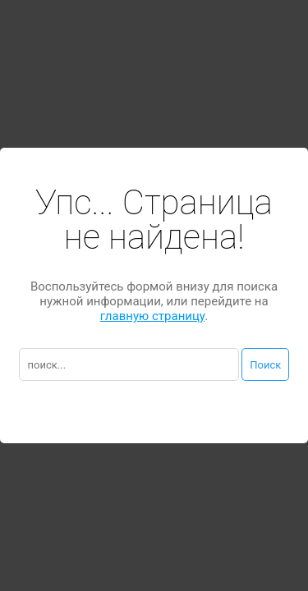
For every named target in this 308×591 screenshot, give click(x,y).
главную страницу (152, 316)
